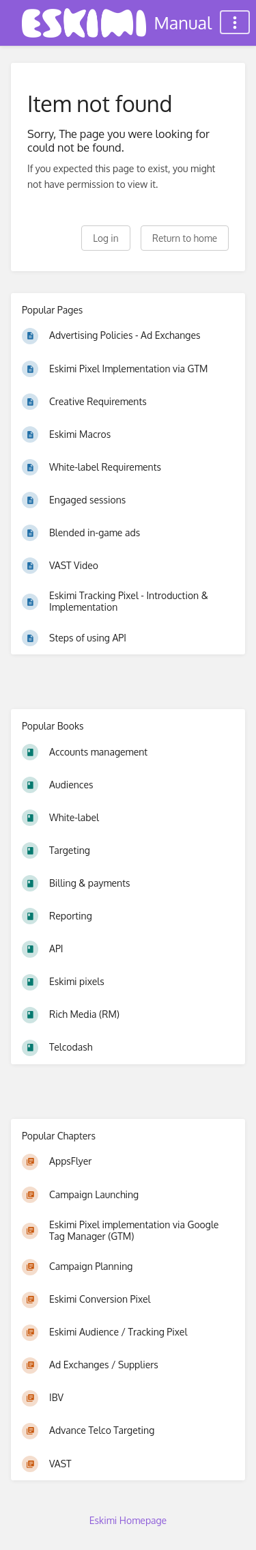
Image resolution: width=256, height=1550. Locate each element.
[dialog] (230, 1522)
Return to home (184, 238)
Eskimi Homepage (128, 1520)
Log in (105, 238)
